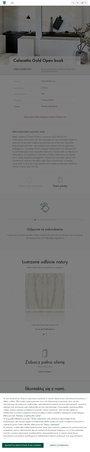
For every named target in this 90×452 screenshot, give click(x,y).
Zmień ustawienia (59, 445)
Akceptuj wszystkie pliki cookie (23, 445)
